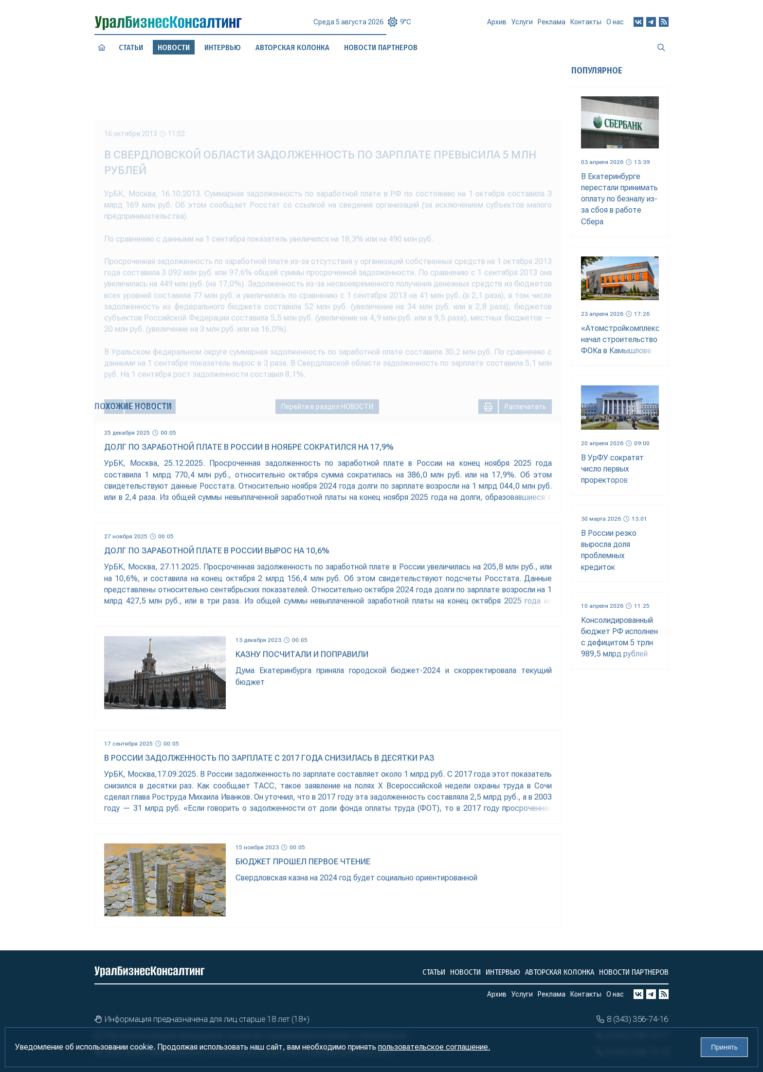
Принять (724, 1047)
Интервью (222, 47)
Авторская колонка (292, 47)
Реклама (551, 26)
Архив (497, 26)
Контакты (585, 25)
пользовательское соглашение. (434, 1047)
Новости (465, 972)
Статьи (130, 47)
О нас (615, 24)
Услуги (522, 26)
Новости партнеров (634, 972)
